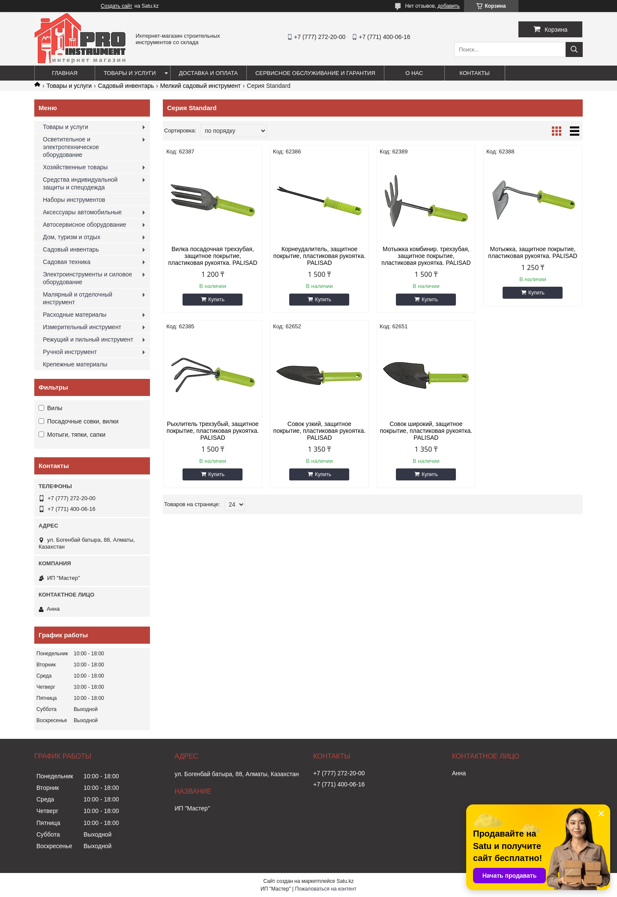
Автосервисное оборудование (84, 224)
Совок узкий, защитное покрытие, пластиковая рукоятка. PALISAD (319, 430)
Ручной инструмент (70, 351)
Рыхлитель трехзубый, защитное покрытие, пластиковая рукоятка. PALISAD (213, 430)
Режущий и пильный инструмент (88, 339)
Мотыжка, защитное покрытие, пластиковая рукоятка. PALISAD (532, 252)
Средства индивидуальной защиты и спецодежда (80, 183)
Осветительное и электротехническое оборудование (71, 147)
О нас (414, 73)
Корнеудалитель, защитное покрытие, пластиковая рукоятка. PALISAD (319, 256)
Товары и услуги (130, 73)
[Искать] (574, 49)
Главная (65, 73)
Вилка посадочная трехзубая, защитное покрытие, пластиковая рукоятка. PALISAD (212, 256)
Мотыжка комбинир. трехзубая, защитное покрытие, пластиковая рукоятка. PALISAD (425, 256)
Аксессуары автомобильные (82, 212)
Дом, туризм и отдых (71, 237)
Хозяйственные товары (75, 167)
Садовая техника (66, 261)
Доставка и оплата (208, 73)
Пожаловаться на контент (325, 889)
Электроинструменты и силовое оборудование (87, 278)
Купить (216, 300)
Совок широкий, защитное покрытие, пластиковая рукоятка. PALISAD (426, 430)
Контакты (475, 73)
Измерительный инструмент (82, 327)
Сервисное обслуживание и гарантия (315, 73)
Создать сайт (116, 6)
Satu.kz (344, 881)
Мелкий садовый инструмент (200, 85)
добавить (448, 6)
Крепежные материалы (75, 364)
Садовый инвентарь (126, 85)
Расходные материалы (74, 314)
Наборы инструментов (74, 199)
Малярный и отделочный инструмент (77, 298)
